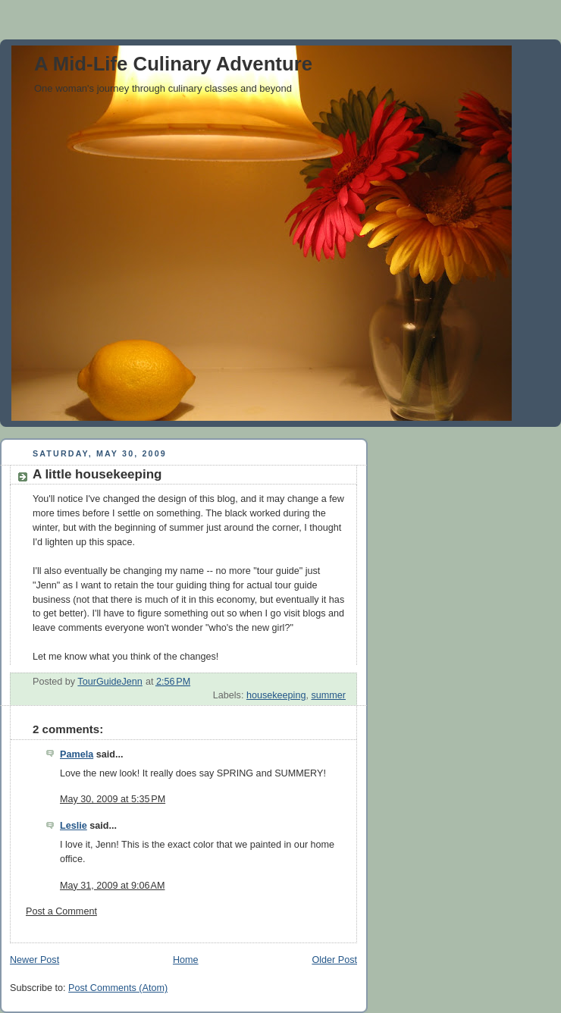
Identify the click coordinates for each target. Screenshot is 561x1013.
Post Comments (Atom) (118, 988)
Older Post (334, 960)
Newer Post (34, 960)
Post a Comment (61, 911)
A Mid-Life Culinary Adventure (173, 63)
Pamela (76, 754)
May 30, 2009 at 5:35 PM (112, 799)
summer (328, 695)
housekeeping (276, 695)
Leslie (73, 825)
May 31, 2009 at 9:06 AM (112, 885)
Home (186, 960)
